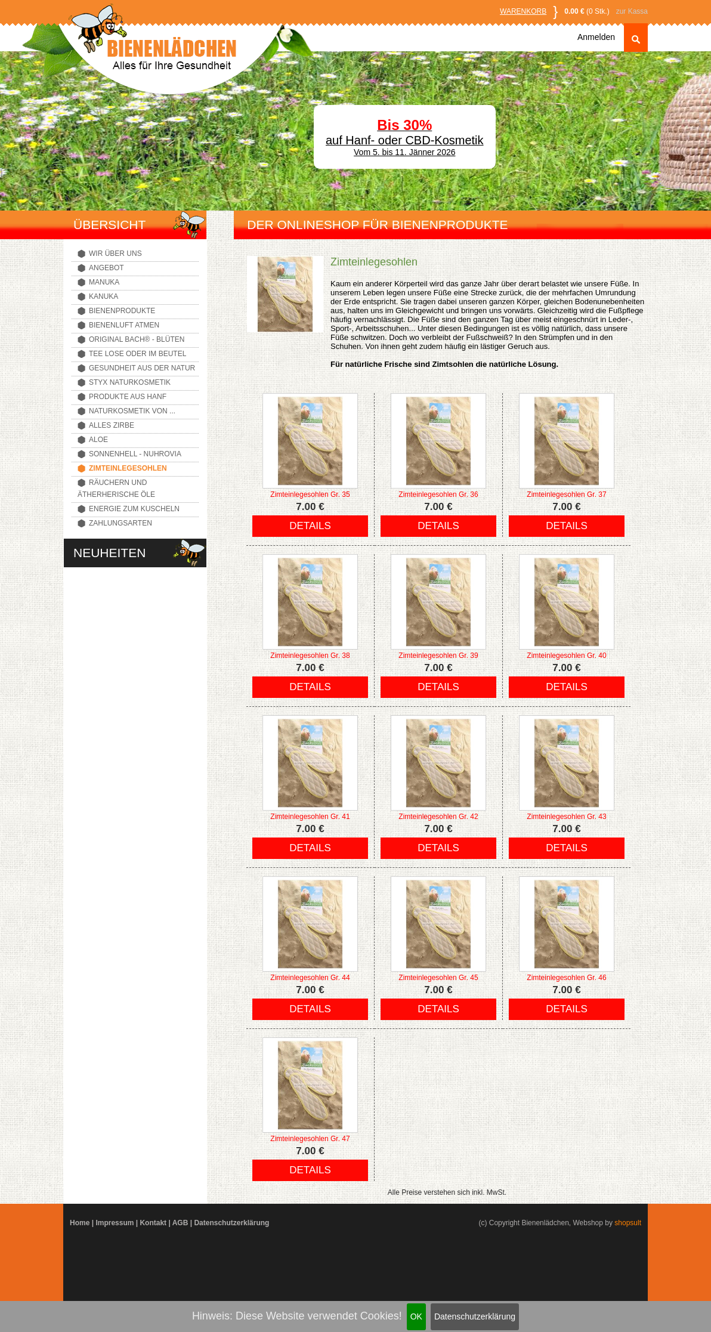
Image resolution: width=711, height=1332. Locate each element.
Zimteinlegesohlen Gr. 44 (310, 977)
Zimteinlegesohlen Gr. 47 (310, 1139)
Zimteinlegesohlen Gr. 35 (310, 494)
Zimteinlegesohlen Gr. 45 (438, 977)
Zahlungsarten (120, 523)
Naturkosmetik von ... (132, 411)
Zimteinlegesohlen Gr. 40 (566, 655)
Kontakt (153, 1223)
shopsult (627, 1223)
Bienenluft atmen (124, 325)
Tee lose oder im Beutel (137, 354)
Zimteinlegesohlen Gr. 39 (438, 655)
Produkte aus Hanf (127, 397)
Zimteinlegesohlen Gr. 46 (566, 977)
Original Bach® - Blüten (136, 339)
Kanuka (103, 296)
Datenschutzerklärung (474, 1316)
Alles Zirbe (111, 425)
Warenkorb (523, 11)
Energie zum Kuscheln (134, 509)
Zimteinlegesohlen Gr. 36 (438, 494)
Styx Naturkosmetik (130, 382)
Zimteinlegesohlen (128, 468)
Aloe (98, 439)
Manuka (104, 282)
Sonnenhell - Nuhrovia (135, 454)
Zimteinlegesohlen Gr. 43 (566, 816)
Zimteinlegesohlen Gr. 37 (566, 494)
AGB (180, 1223)
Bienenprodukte (122, 311)
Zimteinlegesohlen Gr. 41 (310, 816)
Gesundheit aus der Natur (142, 368)
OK (416, 1316)
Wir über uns (115, 253)
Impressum (114, 1223)
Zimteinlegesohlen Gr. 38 (310, 655)
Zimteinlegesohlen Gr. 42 (438, 816)
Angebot (106, 268)
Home (79, 1223)
